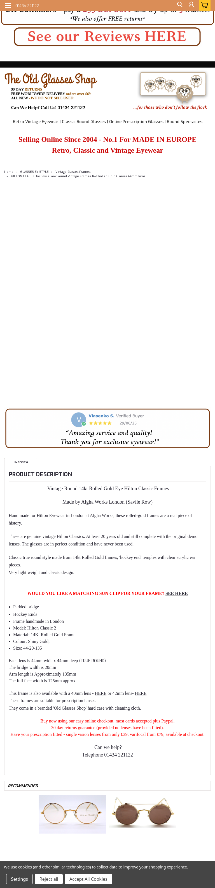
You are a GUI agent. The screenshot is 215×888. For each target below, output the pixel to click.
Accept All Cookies (88, 879)
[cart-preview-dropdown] (204, 5)
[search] (178, 5)
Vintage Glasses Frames (72, 172)
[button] (107, 13)
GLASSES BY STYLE (34, 172)
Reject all (48, 879)
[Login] (191, 5)
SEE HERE (176, 593)
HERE (100, 693)
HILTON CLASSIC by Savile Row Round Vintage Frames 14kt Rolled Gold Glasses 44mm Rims (78, 176)
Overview (20, 462)
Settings (19, 879)
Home (8, 172)
